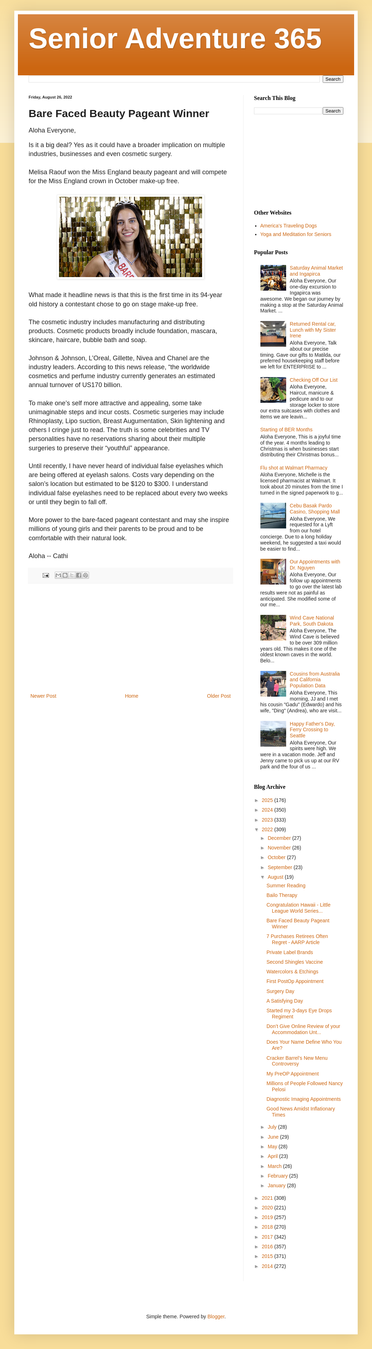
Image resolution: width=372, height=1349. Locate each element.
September (280, 867)
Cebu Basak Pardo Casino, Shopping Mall (315, 509)
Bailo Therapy (281, 895)
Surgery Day (280, 991)
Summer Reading (285, 885)
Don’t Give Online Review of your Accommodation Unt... (303, 1029)
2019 (268, 1217)
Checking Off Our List (314, 380)
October (277, 857)
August (276, 877)
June (274, 1137)
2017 (268, 1237)
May (273, 1146)
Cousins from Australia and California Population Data (315, 680)
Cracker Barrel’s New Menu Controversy (297, 1061)
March (275, 1166)
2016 (268, 1246)
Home (131, 696)
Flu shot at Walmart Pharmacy (294, 468)
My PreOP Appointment (292, 1074)
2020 (268, 1207)
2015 (268, 1256)
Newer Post (43, 696)
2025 (268, 800)
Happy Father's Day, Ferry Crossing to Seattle (312, 730)
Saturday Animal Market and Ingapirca (316, 271)
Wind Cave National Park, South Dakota (312, 621)
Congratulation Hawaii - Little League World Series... (298, 908)
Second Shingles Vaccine (294, 962)
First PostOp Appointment (295, 981)
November (280, 848)
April (273, 1156)
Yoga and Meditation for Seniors (296, 234)
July (273, 1127)
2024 (268, 810)
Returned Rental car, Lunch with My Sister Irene (313, 330)
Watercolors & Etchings (292, 971)
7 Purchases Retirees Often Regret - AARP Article (297, 939)
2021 (268, 1198)
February (278, 1176)
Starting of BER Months (286, 429)
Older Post (219, 696)
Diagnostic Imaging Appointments (303, 1099)
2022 (268, 829)
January (277, 1185)
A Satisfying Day (284, 1001)
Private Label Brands (289, 952)
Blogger (215, 1316)
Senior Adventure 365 (175, 38)
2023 (268, 820)
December (280, 838)
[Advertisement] (130, 638)
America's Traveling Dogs (288, 226)
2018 (268, 1227)
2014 (268, 1266)
